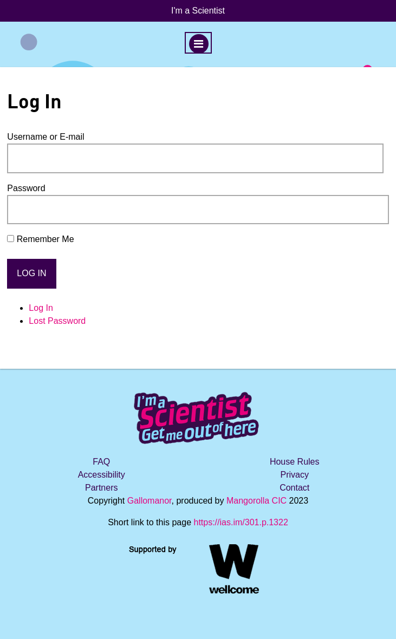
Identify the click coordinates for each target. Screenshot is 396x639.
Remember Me (45, 239)
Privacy (294, 474)
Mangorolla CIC (256, 500)
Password (26, 188)
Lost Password (57, 320)
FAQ (101, 461)
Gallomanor (149, 500)
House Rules (295, 461)
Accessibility (101, 474)
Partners (101, 487)
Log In (41, 307)
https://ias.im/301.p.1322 (240, 522)
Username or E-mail (45, 136)
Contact (294, 487)
